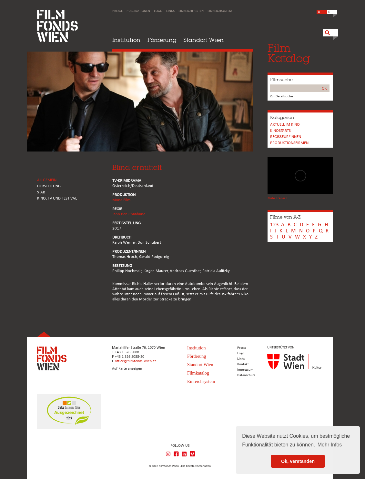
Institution (126, 39)
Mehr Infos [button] (330, 444)
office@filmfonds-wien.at (135, 361)
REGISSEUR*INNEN (285, 137)
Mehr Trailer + (278, 198)
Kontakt (243, 364)
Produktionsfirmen (289, 143)
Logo (158, 11)
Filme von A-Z (285, 217)
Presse (117, 11)
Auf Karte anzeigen (127, 369)
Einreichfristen (191, 11)
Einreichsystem (220, 11)
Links (170, 11)
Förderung (162, 39)
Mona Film (121, 200)
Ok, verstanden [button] (298, 461)
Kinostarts (280, 131)
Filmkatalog (198, 373)
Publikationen (138, 11)
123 (274, 225)
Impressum (245, 370)
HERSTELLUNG (49, 186)
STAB (41, 192)
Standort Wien (204, 39)
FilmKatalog (289, 53)
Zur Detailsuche (281, 96)
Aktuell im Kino (285, 124)
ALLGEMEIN (46, 180)
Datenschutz (246, 375)
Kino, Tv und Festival (57, 198)
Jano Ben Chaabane (128, 214)
